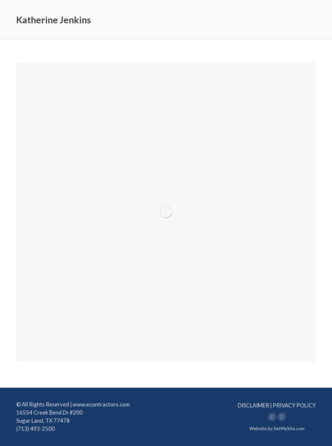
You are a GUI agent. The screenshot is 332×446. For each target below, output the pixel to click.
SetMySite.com (289, 428)
